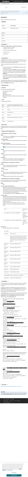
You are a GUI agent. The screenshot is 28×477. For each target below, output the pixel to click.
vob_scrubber (19, 386)
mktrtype (15, 386)
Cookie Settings (6, 402)
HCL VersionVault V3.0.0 (5, 3)
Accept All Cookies (14, 475)
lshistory (12, 386)
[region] (14, 469)
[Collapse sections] (24, 12)
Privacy (10, 400)
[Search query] (12, 7)
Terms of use (17, 400)
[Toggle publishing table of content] (26, 12)
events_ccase (7, 386)
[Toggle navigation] (25, 1)
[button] (0, 21)
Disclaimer (5, 400)
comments (2, 386)
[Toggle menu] (26, 3)
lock (9, 386)
